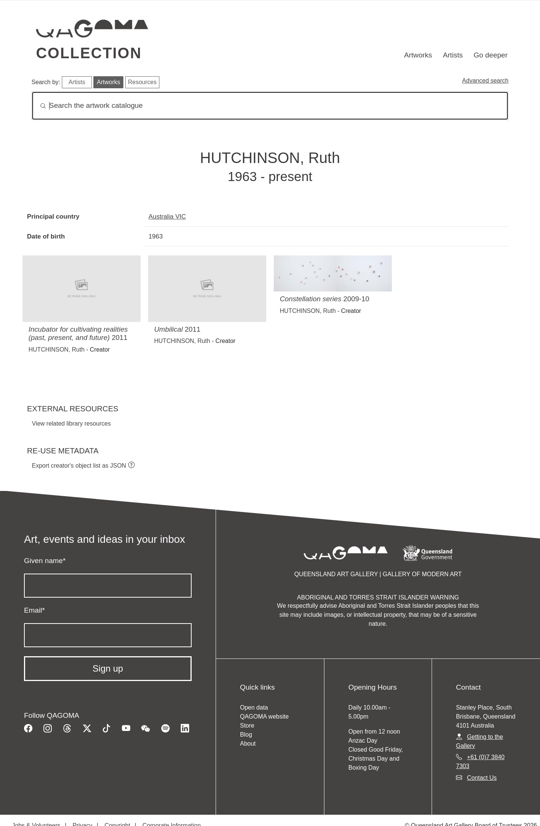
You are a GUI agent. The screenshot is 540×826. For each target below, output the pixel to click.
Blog (246, 734)
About (248, 743)
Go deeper (491, 55)
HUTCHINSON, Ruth (56, 349)
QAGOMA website (264, 716)
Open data (254, 707)
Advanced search (485, 80)
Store (247, 725)
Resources (142, 82)
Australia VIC (167, 216)
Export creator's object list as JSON (79, 465)
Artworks (418, 55)
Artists (453, 55)
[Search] (270, 105)
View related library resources (71, 423)
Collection (89, 53)
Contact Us (481, 778)
